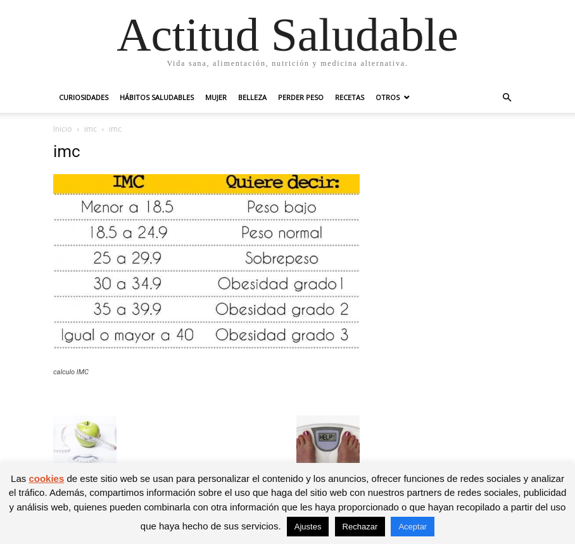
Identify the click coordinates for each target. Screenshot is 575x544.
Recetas (349, 97)
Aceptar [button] (412, 526)
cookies (46, 478)
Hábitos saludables (157, 97)
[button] (506, 98)
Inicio (62, 128)
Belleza (252, 97)
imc (90, 128)
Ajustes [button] (308, 526)
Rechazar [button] (360, 526)
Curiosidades (83, 97)
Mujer (216, 97)
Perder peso (301, 97)
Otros (388, 97)
